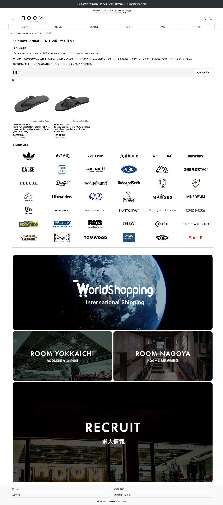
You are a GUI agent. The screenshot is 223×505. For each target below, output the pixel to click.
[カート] (210, 18)
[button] (12, 18)
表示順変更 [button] (203, 72)
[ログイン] (204, 18)
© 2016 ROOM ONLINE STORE (111, 501)
